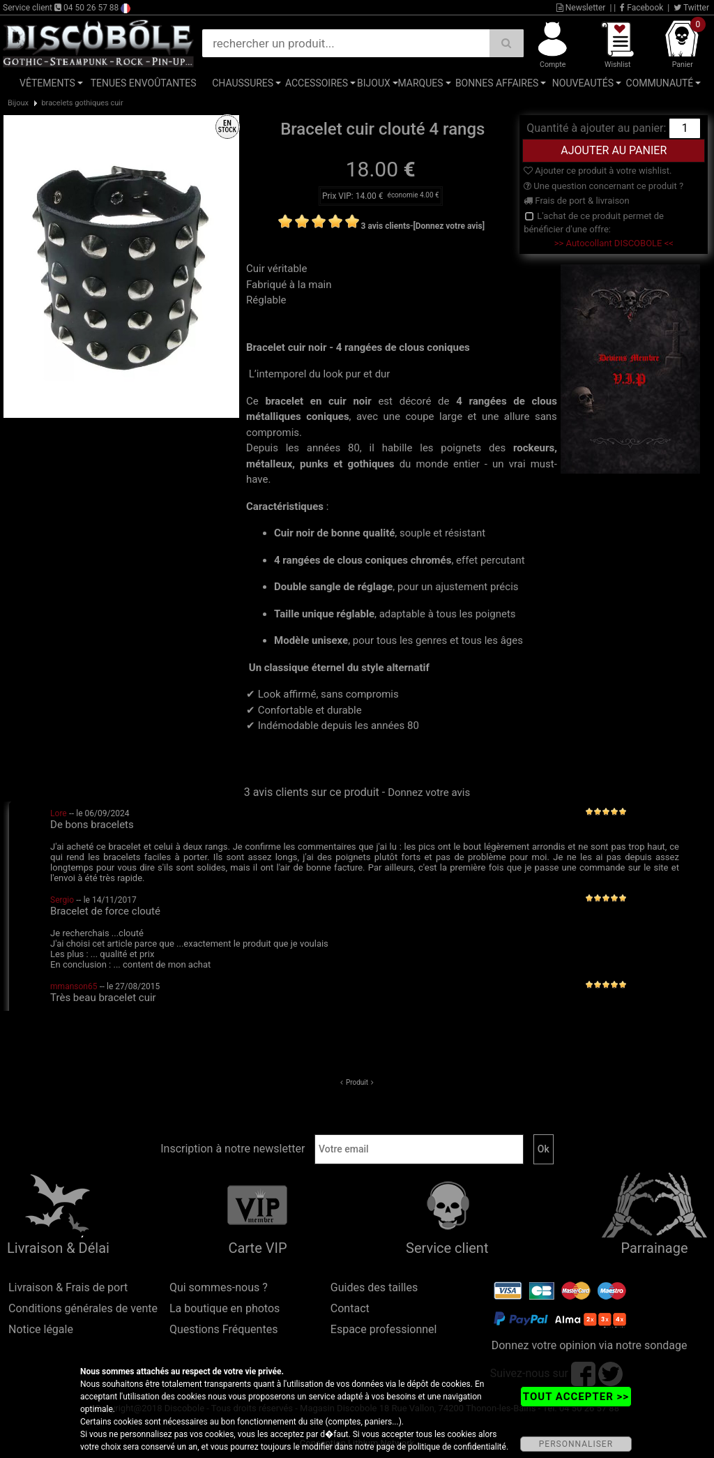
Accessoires (316, 83)
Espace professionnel (384, 1329)
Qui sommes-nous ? (218, 1287)
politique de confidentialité (457, 1447)
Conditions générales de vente (83, 1308)
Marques (420, 83)
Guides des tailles (374, 1287)
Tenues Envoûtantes (144, 83)
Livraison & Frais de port (68, 1287)
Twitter (691, 8)
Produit (357, 1082)
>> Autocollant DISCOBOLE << (614, 243)
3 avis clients (386, 226)
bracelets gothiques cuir (82, 102)
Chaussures (242, 83)
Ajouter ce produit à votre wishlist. (597, 170)
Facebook (641, 8)
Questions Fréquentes (223, 1329)
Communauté (660, 83)
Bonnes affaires (496, 83)
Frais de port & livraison (577, 200)
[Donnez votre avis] (449, 226)
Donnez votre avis (429, 792)
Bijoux (373, 83)
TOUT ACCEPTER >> (576, 1396)
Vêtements (47, 83)
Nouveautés (583, 83)
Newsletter (581, 8)
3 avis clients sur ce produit (311, 792)
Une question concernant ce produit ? (603, 186)
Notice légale (40, 1329)
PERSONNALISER (576, 1444)
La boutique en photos (224, 1308)
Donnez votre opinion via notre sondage (590, 1345)
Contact (350, 1308)
